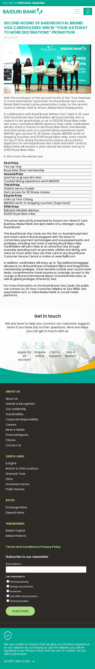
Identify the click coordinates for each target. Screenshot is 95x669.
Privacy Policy (50, 547)
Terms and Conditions (22, 547)
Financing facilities (19, 601)
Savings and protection (21, 586)
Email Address (14, 564)
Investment (15, 591)
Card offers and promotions (24, 596)
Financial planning (19, 581)
